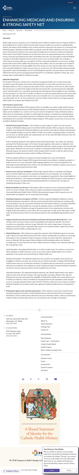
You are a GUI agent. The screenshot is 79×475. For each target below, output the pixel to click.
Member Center (46, 358)
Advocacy (11, 30)
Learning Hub (45, 364)
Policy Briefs (28, 30)
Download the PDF (9, 34)
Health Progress (46, 347)
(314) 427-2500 (11, 336)
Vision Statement (46, 324)
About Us (44, 321)
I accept (51, 470)
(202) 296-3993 (11, 323)
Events (43, 361)
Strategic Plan (45, 327)
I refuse (69, 470)
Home (4, 30)
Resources (20, 30)
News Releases (46, 338)
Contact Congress (47, 367)
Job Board (44, 370)
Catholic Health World (48, 344)
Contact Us (44, 330)
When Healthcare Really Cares (51, 350)
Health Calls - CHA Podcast (50, 341)
